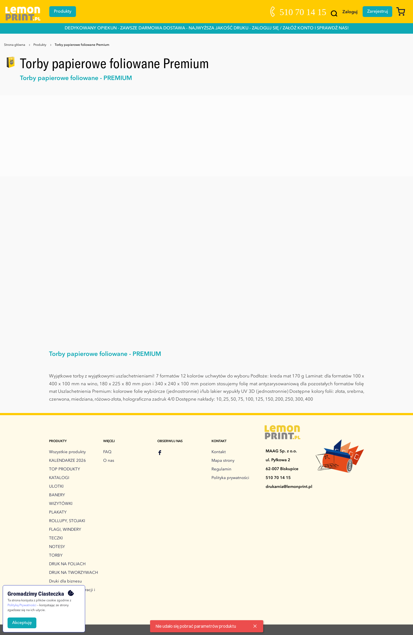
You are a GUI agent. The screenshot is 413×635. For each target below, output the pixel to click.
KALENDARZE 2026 (67, 461)
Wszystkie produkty (67, 452)
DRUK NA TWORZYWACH (73, 573)
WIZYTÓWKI (60, 504)
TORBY (56, 556)
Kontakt (218, 452)
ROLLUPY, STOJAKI (67, 521)
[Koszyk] (402, 14)
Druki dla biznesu (65, 582)
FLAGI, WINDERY (65, 530)
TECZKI (56, 538)
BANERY (57, 495)
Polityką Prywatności (22, 605)
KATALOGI (59, 478)
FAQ (107, 452)
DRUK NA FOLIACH (67, 564)
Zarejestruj (377, 11)
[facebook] (159, 453)
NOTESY (57, 547)
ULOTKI (56, 487)
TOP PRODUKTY (64, 469)
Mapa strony (222, 461)
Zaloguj (349, 12)
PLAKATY (58, 513)
